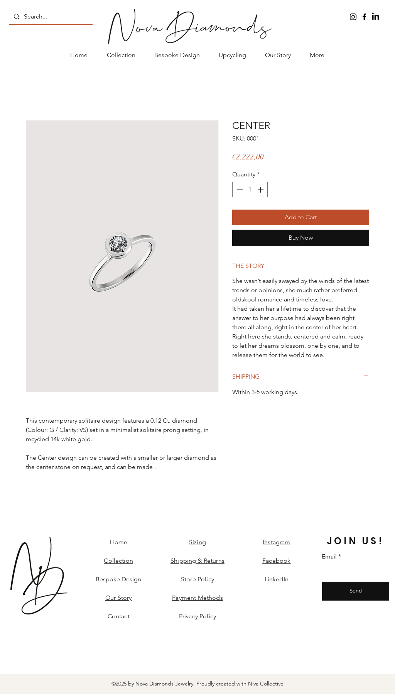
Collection (118, 560)
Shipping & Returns (197, 560)
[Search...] (50, 16)
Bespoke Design (118, 579)
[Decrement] (238, 189)
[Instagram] (353, 16)
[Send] (356, 591)
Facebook (276, 560)
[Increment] (261, 189)
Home (118, 542)
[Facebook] (364, 16)
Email (329, 557)
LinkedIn (277, 579)
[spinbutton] (250, 189)
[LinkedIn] (375, 16)
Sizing (197, 542)
